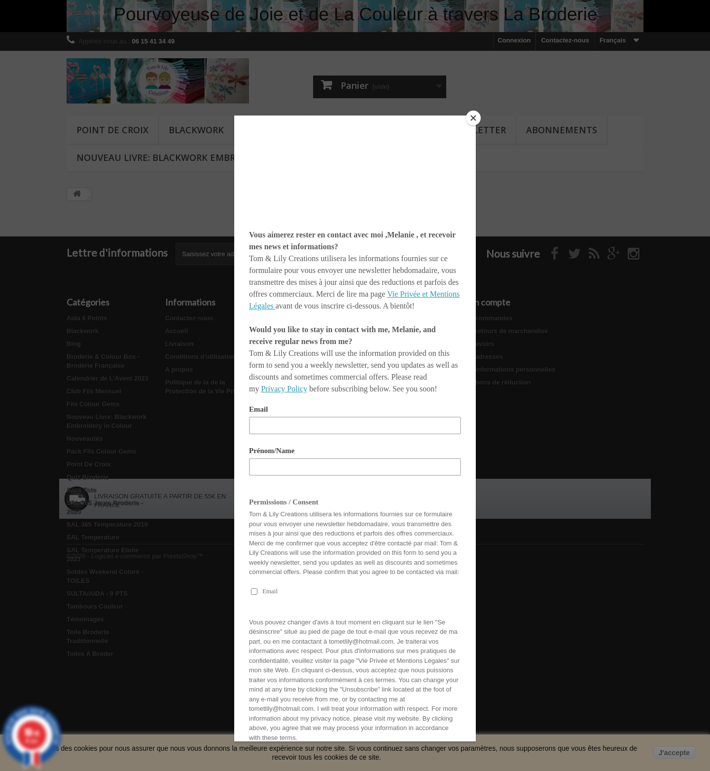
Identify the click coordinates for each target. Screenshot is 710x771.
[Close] (473, 118)
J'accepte (674, 753)
